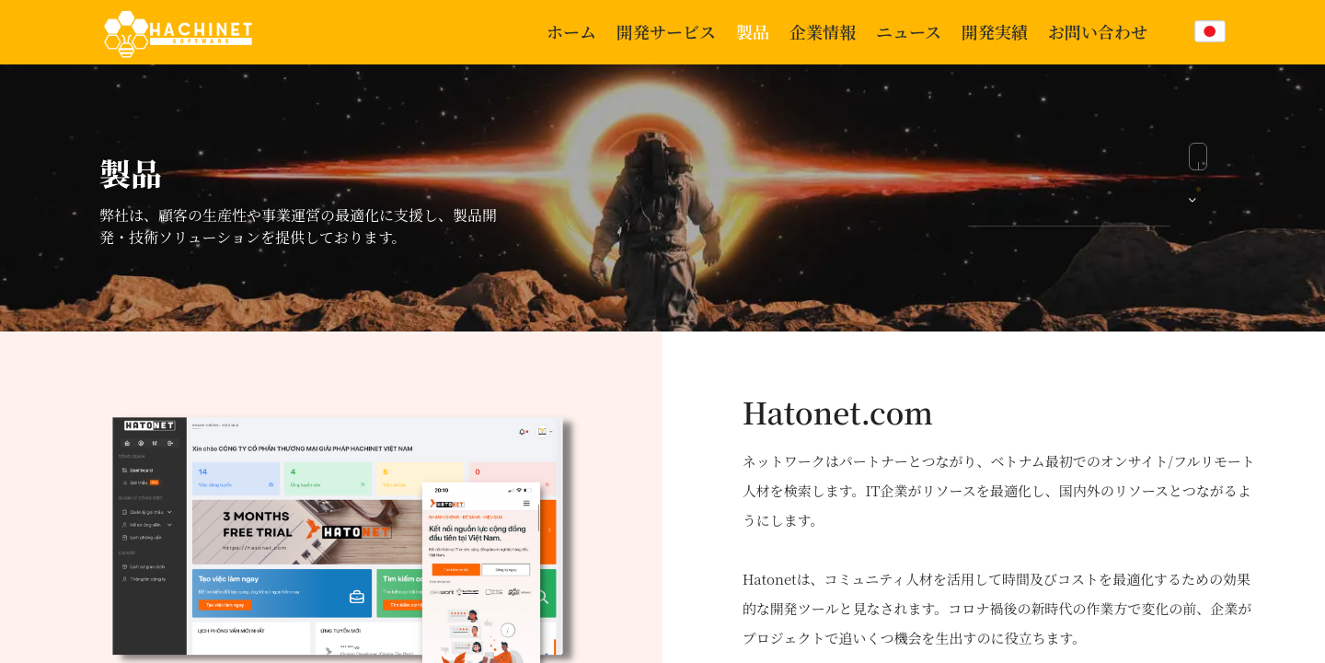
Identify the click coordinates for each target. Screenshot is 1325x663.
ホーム (571, 31)
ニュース (908, 31)
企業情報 (822, 31)
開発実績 (995, 31)
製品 (752, 31)
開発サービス (666, 31)
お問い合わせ (1097, 31)
